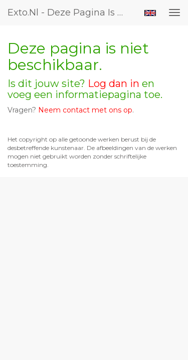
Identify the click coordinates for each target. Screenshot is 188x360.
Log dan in (113, 84)
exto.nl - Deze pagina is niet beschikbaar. (72, 12)
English (150, 13)
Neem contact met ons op (85, 110)
